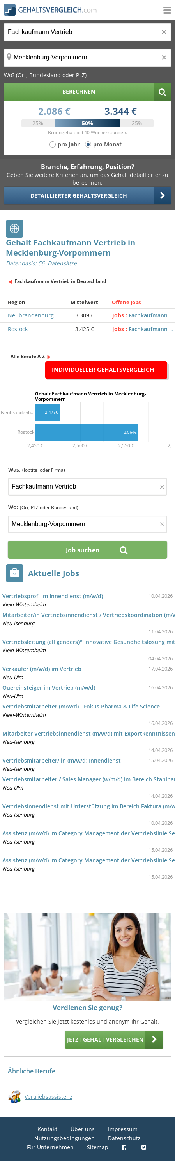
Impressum (123, 1129)
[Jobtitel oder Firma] (87, 487)
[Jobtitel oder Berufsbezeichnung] (87, 32)
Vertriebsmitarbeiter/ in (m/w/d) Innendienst (61, 760)
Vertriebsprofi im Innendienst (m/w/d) (52, 596)
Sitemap (97, 1147)
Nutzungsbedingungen (64, 1138)
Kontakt (47, 1129)
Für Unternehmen (50, 1147)
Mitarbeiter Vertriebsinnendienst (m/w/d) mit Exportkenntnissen (88, 733)
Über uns (83, 1129)
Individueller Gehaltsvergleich (103, 369)
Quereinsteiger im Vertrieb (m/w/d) (48, 687)
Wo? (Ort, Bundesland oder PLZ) (45, 75)
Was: (36, 469)
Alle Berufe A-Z (28, 356)
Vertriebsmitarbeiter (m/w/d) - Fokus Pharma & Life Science (81, 706)
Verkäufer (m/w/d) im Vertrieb (41, 668)
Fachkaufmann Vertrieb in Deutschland (60, 281)
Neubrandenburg (31, 315)
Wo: (43, 507)
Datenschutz (124, 1138)
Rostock (18, 329)
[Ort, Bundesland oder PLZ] (87, 58)
